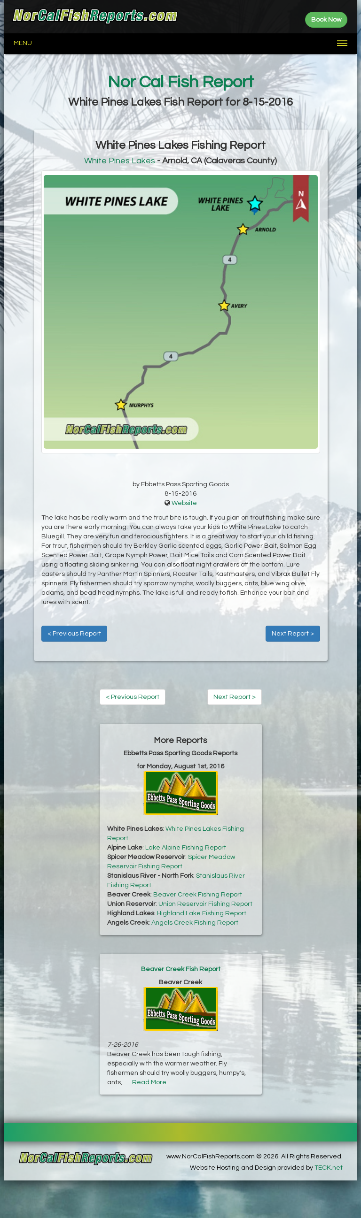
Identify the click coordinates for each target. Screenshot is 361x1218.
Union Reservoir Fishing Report (205, 904)
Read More (149, 1082)
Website (184, 503)
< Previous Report (74, 633)
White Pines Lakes (119, 160)
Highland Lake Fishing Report (201, 913)
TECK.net (328, 1167)
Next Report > (293, 633)
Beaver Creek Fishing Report (197, 894)
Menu (23, 43)
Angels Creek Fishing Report (194, 922)
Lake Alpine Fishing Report (185, 847)
